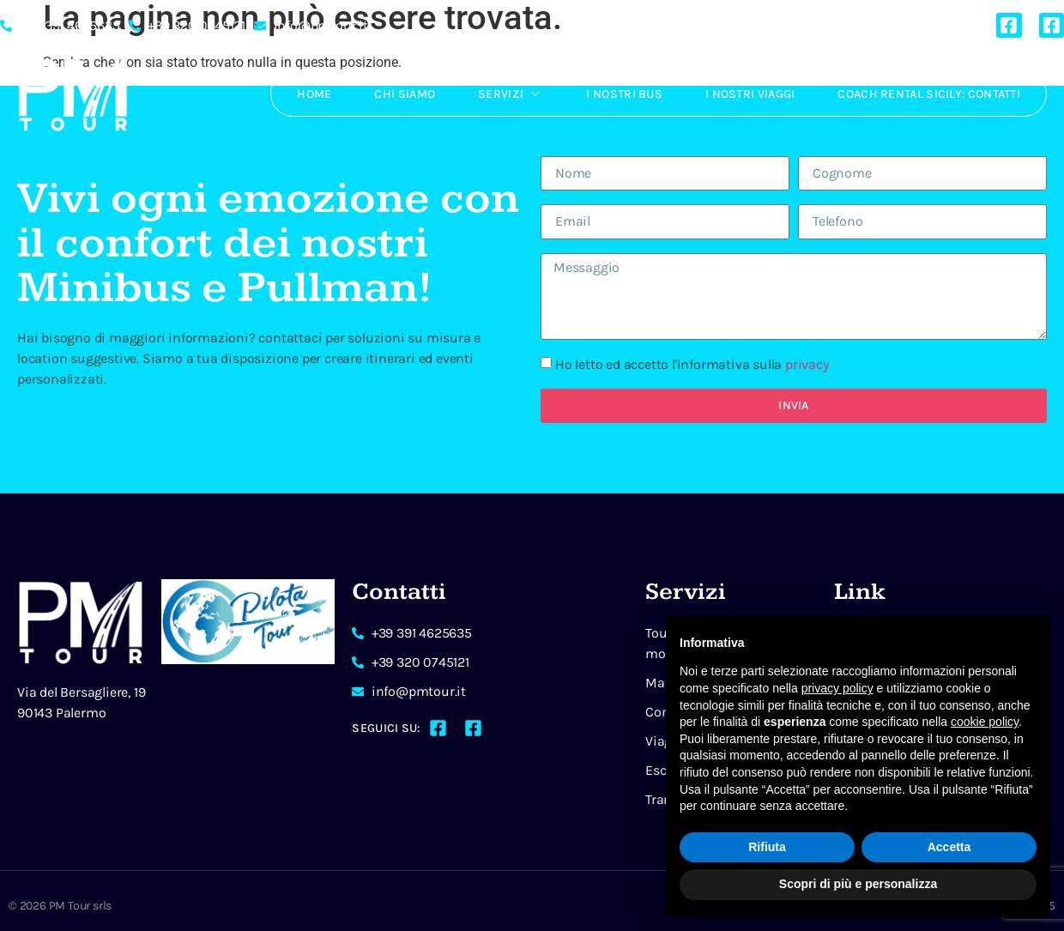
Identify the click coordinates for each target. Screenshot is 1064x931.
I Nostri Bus (624, 94)
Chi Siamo (404, 94)
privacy (807, 364)
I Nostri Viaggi (750, 94)
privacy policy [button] (837, 688)
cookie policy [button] (985, 721)
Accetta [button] (949, 847)
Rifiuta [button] (767, 847)
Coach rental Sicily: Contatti (928, 94)
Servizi (510, 93)
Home (314, 94)
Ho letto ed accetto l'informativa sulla (692, 364)
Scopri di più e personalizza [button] (858, 884)
